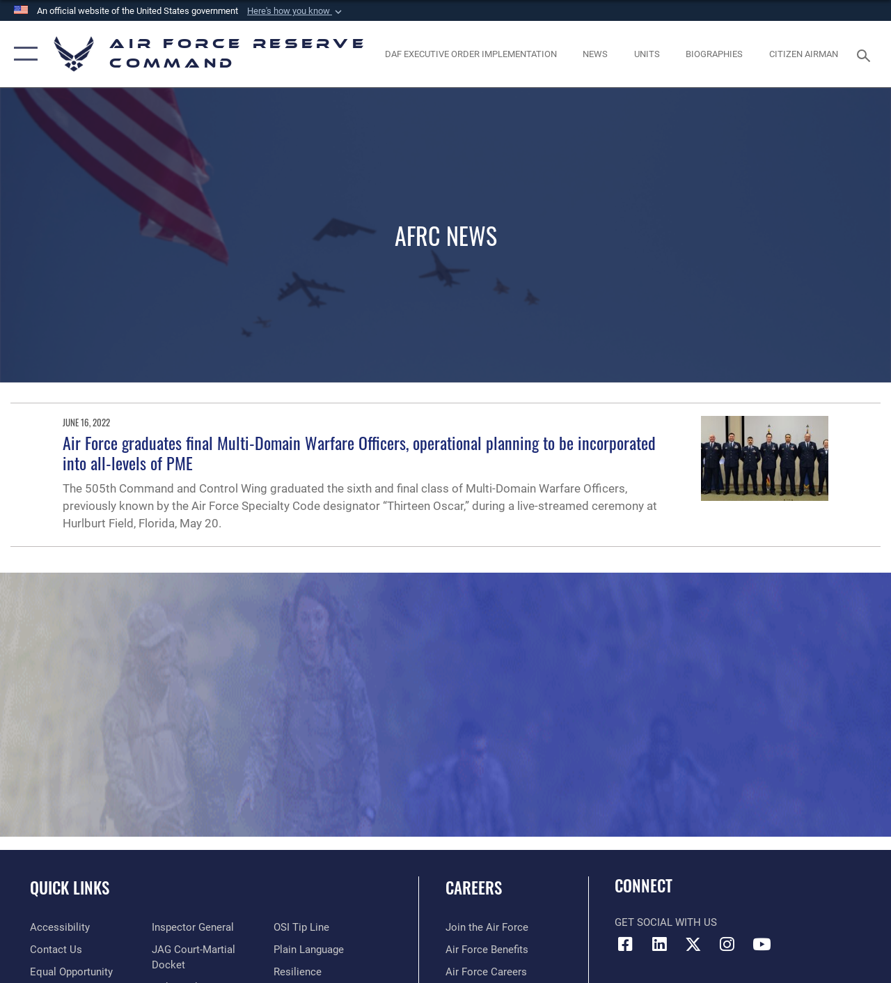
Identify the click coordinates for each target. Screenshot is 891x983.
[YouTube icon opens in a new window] (761, 944)
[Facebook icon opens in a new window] (625, 944)
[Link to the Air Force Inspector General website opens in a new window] (193, 927)
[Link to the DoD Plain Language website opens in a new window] (309, 949)
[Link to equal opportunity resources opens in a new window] (71, 972)
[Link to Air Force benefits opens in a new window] (487, 949)
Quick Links (69, 887)
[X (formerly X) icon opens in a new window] (693, 944)
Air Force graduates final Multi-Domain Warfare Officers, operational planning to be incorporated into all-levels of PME (359, 452)
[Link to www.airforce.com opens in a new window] (487, 927)
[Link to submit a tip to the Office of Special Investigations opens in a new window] (301, 927)
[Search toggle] (866, 54)
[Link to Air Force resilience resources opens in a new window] (298, 972)
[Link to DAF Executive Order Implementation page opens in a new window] (471, 54)
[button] (296, 11)
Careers (474, 887)
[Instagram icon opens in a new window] (727, 944)
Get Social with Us (666, 922)
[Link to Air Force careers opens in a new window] (486, 972)
